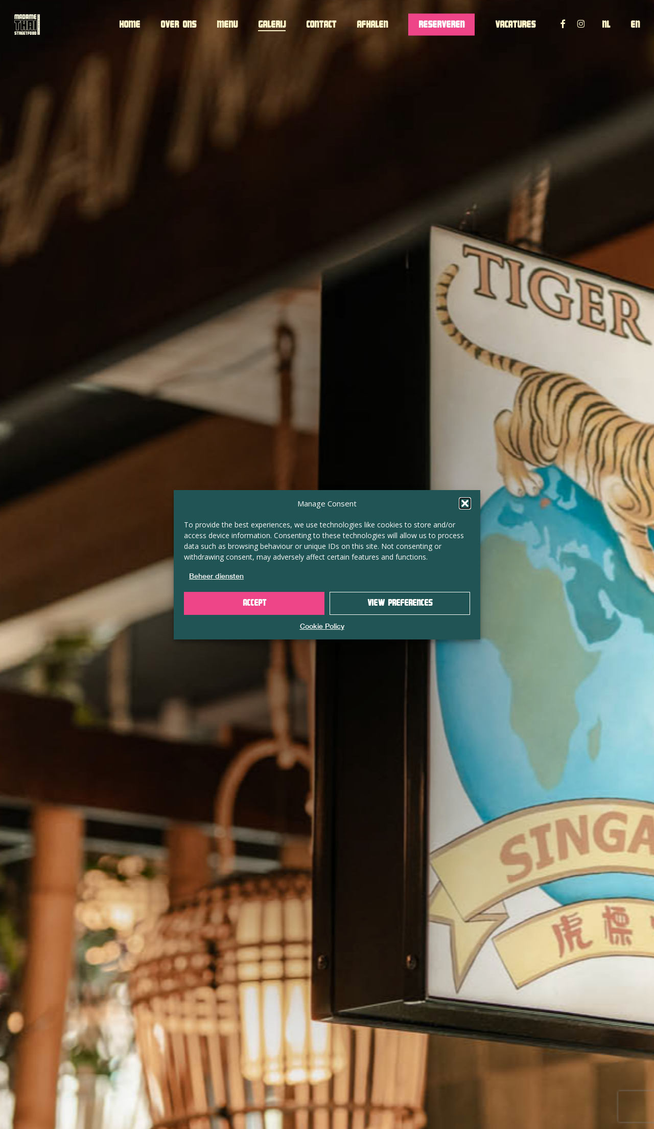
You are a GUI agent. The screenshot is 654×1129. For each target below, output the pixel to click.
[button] (465, 503)
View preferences (399, 603)
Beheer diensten (216, 576)
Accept (254, 603)
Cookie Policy (322, 626)
